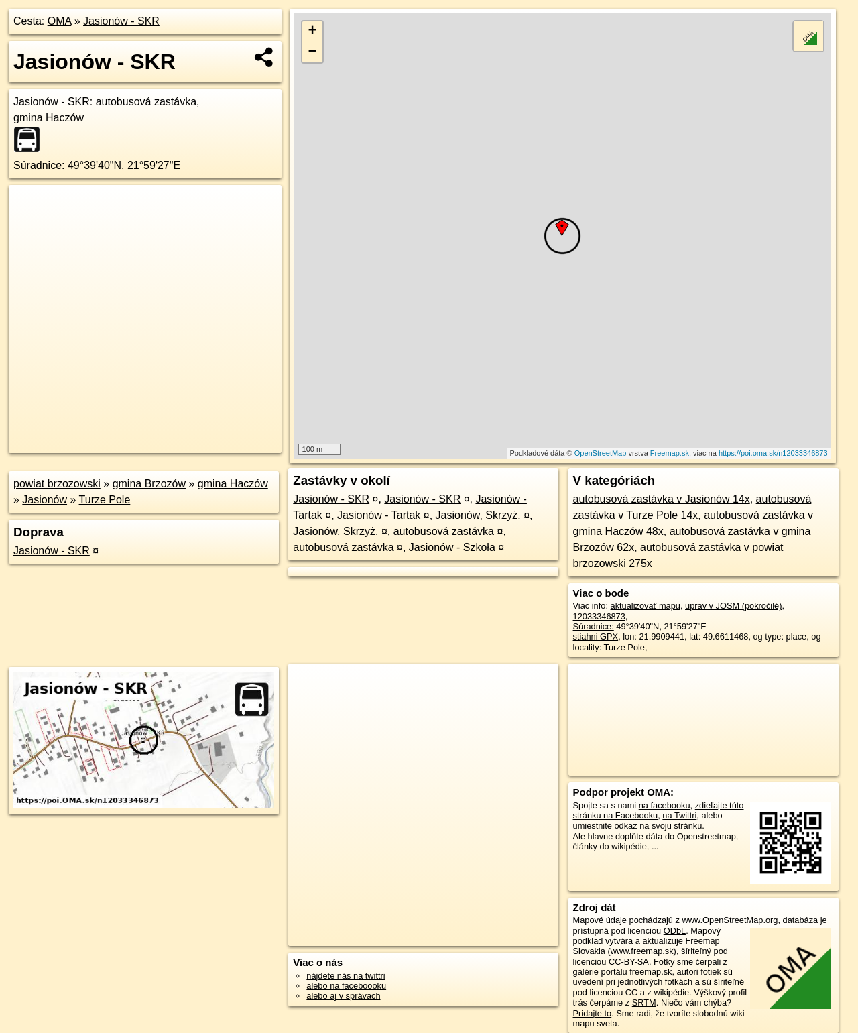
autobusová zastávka (443, 531)
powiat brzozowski (57, 483)
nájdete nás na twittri (345, 976)
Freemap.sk (669, 453)
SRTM (644, 1002)
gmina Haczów (233, 483)
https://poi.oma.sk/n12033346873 (773, 453)
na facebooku (664, 805)
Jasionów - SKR (121, 21)
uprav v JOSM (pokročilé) (733, 606)
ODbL (675, 931)
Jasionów (44, 499)
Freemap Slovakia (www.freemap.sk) (646, 946)
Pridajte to (592, 1013)
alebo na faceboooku (346, 986)
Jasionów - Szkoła (452, 547)
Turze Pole (105, 499)
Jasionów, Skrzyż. (478, 515)
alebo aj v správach (343, 996)
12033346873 (599, 616)
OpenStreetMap (600, 453)
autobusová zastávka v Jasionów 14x (661, 499)
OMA (60, 21)
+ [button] (312, 31)
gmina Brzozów (149, 483)
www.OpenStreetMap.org (730, 920)
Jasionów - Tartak (378, 515)
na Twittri (679, 815)
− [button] (312, 52)
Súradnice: (39, 165)
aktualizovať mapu (645, 606)
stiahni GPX (596, 636)
